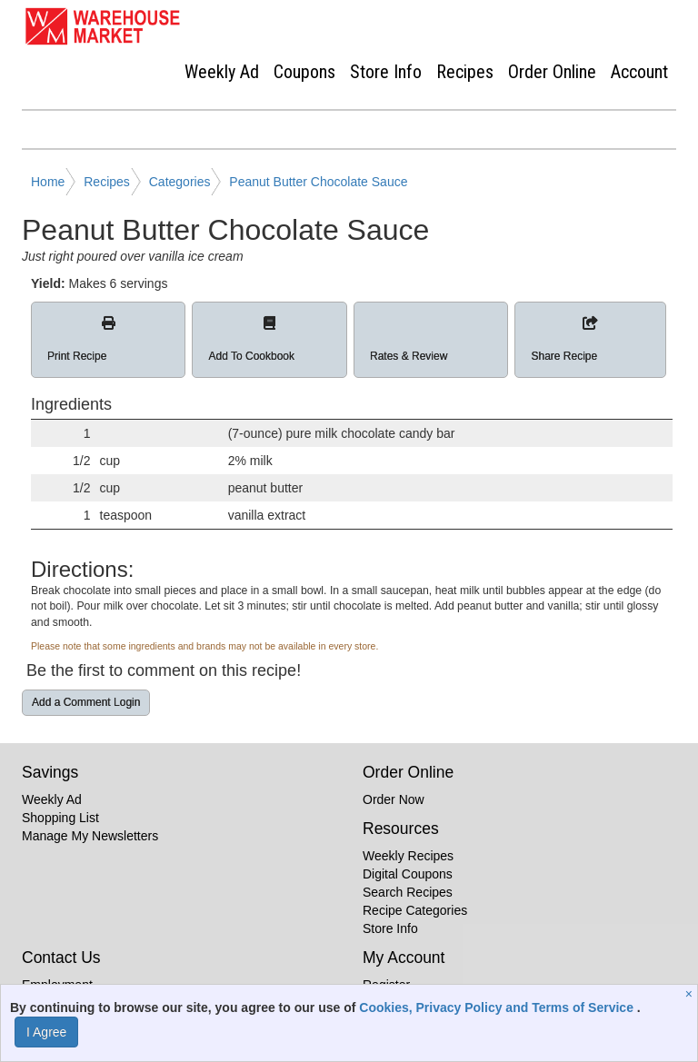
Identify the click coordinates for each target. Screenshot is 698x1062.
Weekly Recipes (408, 856)
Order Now (393, 799)
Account (639, 72)
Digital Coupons (408, 874)
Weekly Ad (221, 72)
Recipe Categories (415, 910)
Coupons (304, 72)
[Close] (691, 994)
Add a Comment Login (86, 702)
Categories (180, 181)
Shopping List (60, 817)
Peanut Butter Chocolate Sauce (318, 181)
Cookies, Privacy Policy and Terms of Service (498, 1007)
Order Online (552, 72)
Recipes (465, 72)
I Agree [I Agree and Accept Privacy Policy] (46, 1032)
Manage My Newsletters (90, 836)
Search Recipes (408, 892)
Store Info (386, 72)
